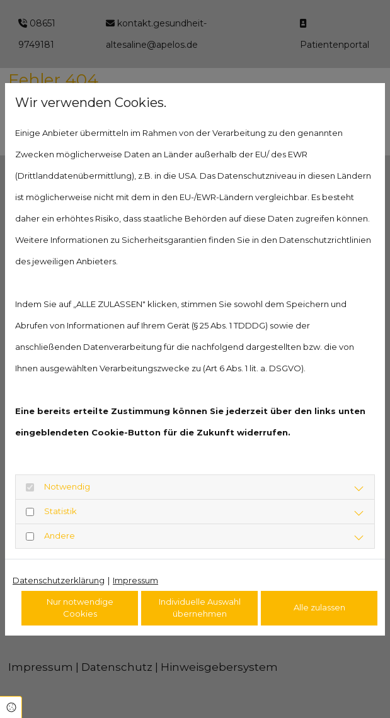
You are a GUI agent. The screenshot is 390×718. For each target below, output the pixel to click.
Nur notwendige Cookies (80, 608)
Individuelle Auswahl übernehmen (200, 608)
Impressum (135, 580)
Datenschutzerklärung (59, 580)
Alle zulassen (319, 607)
